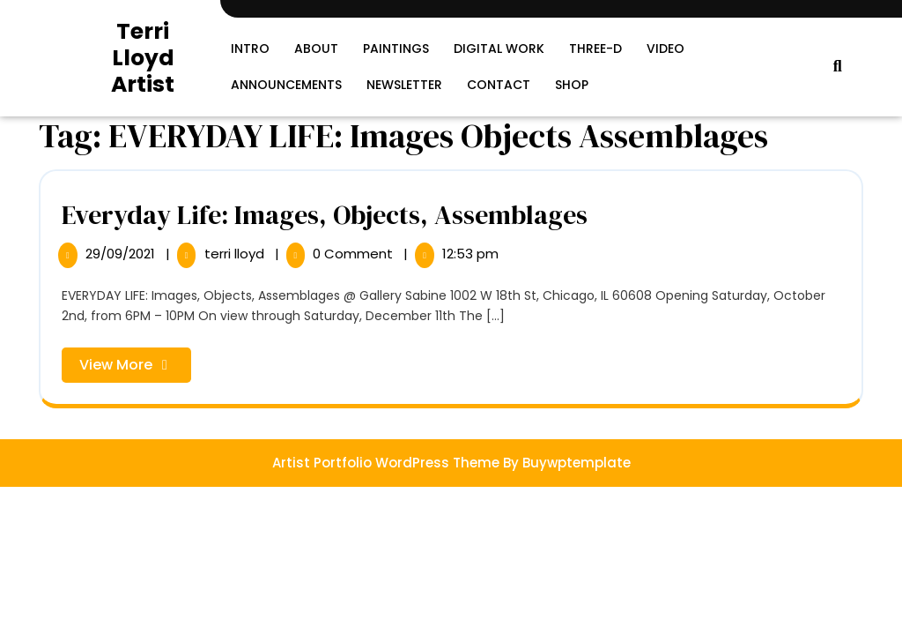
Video (665, 48)
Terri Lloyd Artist (142, 58)
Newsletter (404, 84)
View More (135, 368)
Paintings (396, 48)
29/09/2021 (122, 253)
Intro (250, 48)
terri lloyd (236, 253)
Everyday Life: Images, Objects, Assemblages (325, 215)
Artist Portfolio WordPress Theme (385, 462)
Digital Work (499, 48)
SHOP (571, 84)
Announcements (286, 84)
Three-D (595, 48)
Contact (498, 84)
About (316, 48)
